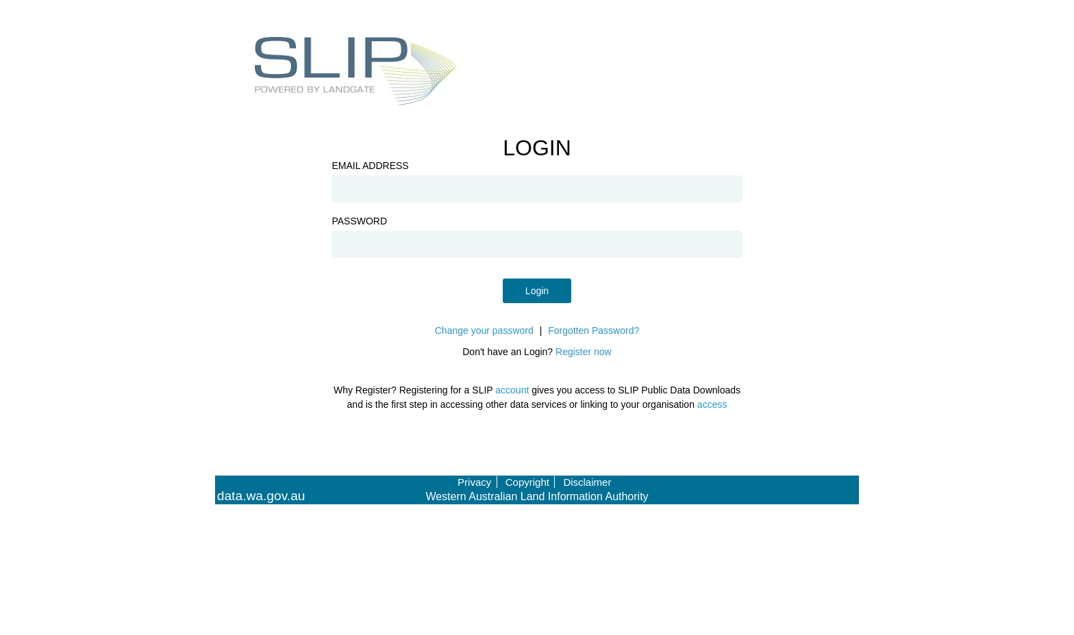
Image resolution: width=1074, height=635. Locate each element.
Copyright (527, 482)
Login (537, 290)
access (712, 404)
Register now (583, 351)
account (512, 390)
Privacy (474, 482)
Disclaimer (587, 482)
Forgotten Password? (593, 330)
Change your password (484, 330)
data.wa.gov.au (261, 496)
